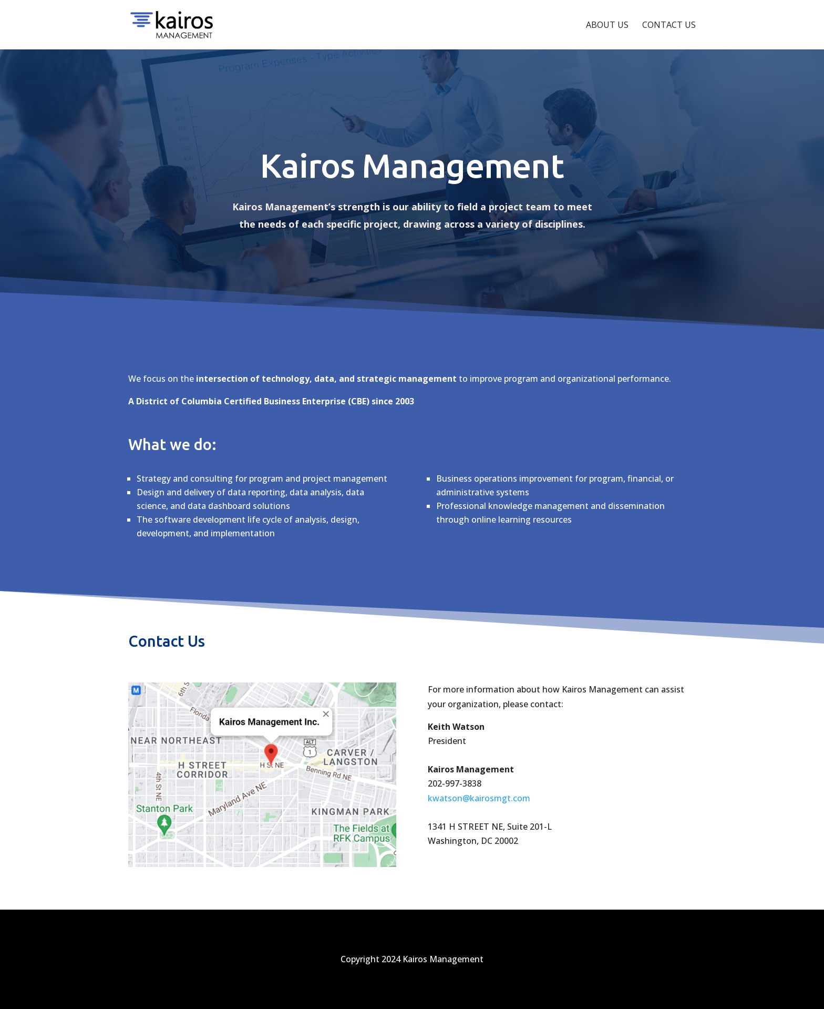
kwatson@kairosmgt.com (479, 798)
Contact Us (669, 25)
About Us (607, 25)
